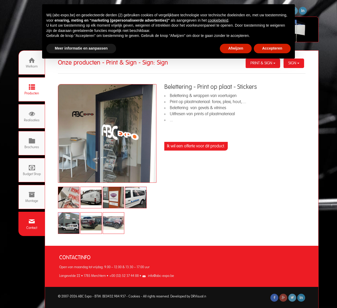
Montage (31, 197)
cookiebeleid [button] (218, 20)
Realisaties (31, 116)
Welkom (32, 62)
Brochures (31, 143)
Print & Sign (262, 63)
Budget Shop (32, 170)
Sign (293, 63)
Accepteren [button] (272, 48)
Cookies (134, 296)
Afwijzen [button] (235, 48)
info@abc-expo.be (161, 276)
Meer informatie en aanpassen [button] (81, 48)
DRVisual (197, 296)
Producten (31, 89)
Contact (31, 224)
